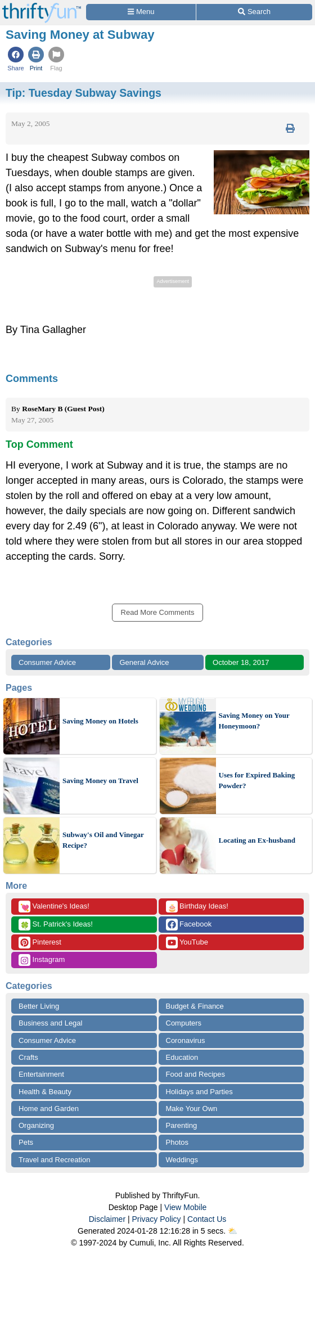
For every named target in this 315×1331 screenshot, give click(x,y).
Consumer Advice (47, 662)
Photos (177, 1142)
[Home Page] (41, 6)
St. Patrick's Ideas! (56, 924)
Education (182, 1057)
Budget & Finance (195, 1006)
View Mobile (185, 1207)
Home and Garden (49, 1108)
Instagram (42, 960)
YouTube (187, 942)
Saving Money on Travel (100, 780)
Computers (184, 1023)
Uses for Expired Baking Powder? (257, 780)
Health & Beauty (45, 1091)
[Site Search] (254, 12)
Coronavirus (185, 1040)
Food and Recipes (196, 1074)
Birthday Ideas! (197, 906)
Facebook (189, 924)
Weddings (182, 1159)
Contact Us (206, 1219)
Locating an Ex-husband (257, 840)
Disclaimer (107, 1219)
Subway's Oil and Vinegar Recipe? (103, 840)
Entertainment (41, 1074)
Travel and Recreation (54, 1159)
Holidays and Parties (199, 1091)
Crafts (28, 1057)
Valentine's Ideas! (54, 906)
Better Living (39, 1006)
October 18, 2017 (241, 662)
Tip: (83, 93)
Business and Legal (50, 1023)
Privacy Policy (156, 1219)
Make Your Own (192, 1108)
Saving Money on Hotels (100, 721)
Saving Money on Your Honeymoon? (254, 721)
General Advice (144, 662)
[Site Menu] (141, 12)
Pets (26, 1142)
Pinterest (40, 942)
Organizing (36, 1125)
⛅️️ (232, 1230)
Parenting (181, 1125)
